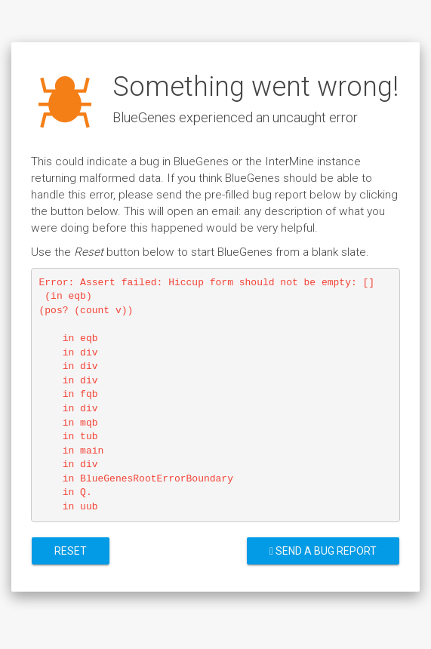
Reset (70, 551)
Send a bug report (323, 551)
